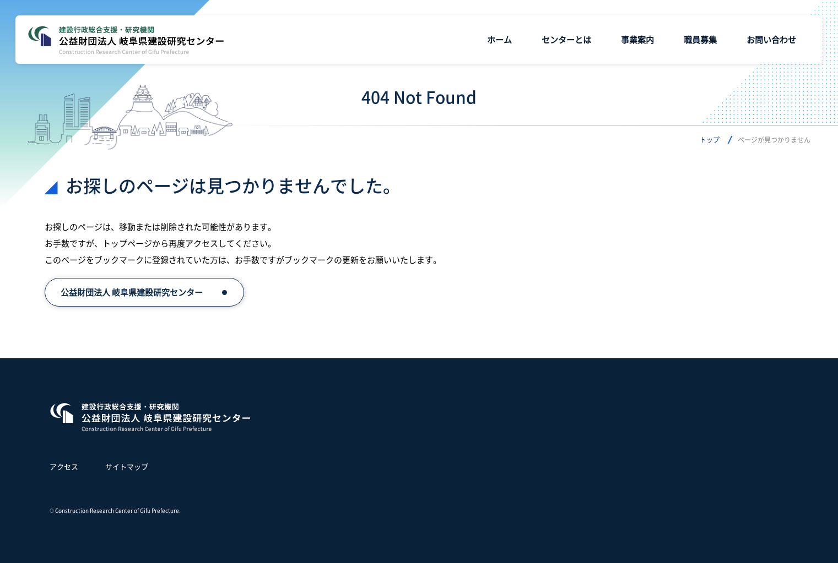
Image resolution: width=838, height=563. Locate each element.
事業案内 (637, 39)
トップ (710, 139)
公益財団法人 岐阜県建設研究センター (132, 292)
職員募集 (700, 39)
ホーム (499, 39)
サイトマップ (126, 466)
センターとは (566, 39)
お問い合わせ (771, 39)
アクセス (64, 466)
